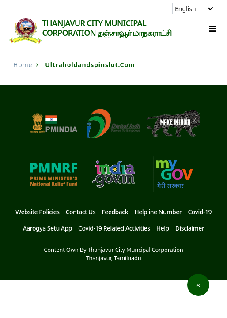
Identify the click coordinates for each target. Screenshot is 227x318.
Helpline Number (158, 212)
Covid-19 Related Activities (114, 228)
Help (162, 228)
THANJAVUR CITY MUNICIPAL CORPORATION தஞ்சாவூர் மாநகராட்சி (106, 28)
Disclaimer (189, 228)
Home (22, 65)
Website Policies (37, 212)
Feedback (115, 212)
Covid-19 (200, 212)
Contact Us (81, 212)
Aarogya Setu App (47, 228)
